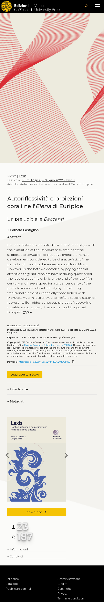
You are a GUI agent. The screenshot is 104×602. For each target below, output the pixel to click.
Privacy (62, 593)
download (36, 512)
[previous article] (7, 456)
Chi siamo (12, 579)
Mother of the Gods (28, 337)
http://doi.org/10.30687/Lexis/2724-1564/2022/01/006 (44, 362)
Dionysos (71, 337)
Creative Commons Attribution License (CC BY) (48, 345)
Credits (62, 584)
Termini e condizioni (71, 598)
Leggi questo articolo (24, 374)
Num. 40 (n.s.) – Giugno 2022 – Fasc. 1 (48, 180)
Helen (54, 337)
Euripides (44, 337)
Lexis (22, 176)
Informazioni (17, 549)
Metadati (15, 401)
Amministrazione (69, 579)
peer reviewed (31, 325)
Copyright (64, 588)
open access (14, 325)
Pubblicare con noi (18, 588)
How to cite (17, 389)
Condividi (15, 557)
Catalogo (11, 584)
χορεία (62, 337)
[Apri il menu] (97, 6)
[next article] (66, 456)
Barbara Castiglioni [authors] (23, 230)
